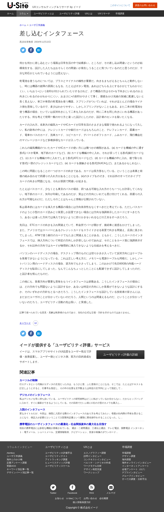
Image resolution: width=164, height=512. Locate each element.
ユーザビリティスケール (57, 466)
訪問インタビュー (93, 456)
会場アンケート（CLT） (134, 469)
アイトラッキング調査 (56, 459)
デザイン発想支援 (93, 469)
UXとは (88, 13)
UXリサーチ (104, 13)
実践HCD (11, 466)
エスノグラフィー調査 (95, 453)
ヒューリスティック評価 (57, 463)
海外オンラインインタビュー (136, 463)
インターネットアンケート (135, 466)
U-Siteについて (73, 498)
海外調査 (126, 459)
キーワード (25, 323)
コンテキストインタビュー (97, 459)
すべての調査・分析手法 (134, 479)
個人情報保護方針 (82, 502)
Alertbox (11, 453)
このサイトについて (120, 5)
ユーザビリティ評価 (69, 13)
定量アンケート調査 (17, 463)
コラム (23, 13)
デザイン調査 (128, 456)
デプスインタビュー (132, 472)
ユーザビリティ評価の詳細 (120, 354)
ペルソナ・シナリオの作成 (97, 463)
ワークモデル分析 (93, 466)
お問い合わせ (90, 498)
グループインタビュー (133, 476)
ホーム (10, 13)
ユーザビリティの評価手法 (58, 453)
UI (35, 323)
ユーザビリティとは (44, 13)
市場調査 (119, 13)
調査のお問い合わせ (145, 5)
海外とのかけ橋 (14, 459)
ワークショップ (91, 472)
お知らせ (59, 498)
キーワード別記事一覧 (18, 469)
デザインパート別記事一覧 (20, 472)
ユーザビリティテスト (56, 456)
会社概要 (103, 498)
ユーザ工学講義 (14, 456)
